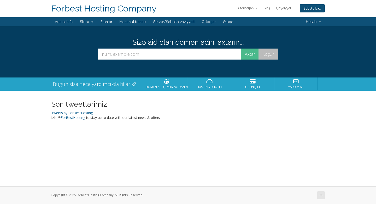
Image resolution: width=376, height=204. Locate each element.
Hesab (313, 22)
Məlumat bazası (132, 22)
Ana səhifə (64, 22)
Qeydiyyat (283, 8)
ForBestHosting (73, 117)
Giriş (267, 8)
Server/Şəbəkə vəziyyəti (173, 22)
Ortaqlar (209, 22)
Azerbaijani (247, 8)
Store (86, 22)
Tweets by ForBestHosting (72, 112)
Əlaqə (228, 22)
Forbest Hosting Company (104, 8)
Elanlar (106, 22)
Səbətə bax (312, 8)
